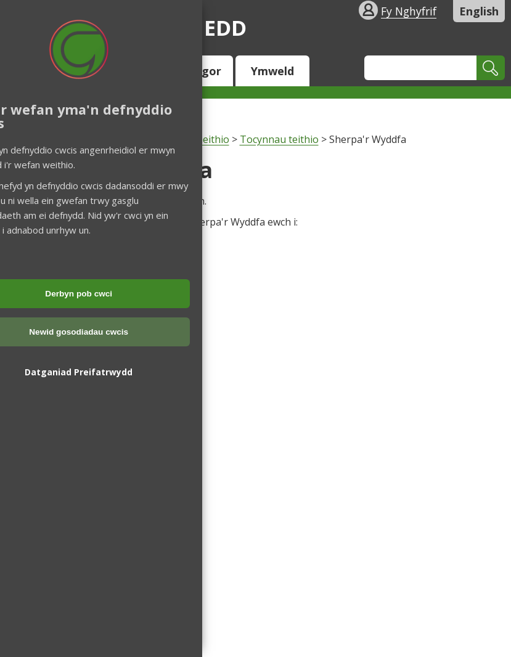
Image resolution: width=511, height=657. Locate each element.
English (479, 11)
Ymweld (272, 70)
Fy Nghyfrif (408, 11)
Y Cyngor (196, 70)
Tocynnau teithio (279, 139)
